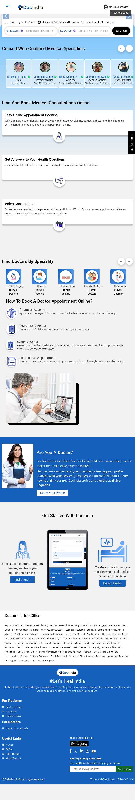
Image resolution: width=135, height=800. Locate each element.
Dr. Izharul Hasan (17, 112)
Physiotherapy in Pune (15, 674)
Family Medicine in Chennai (73, 683)
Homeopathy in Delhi (77, 661)
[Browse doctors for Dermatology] (66, 318)
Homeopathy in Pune (57, 674)
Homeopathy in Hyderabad (59, 687)
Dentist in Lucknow (72, 679)
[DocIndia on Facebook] (70, 787)
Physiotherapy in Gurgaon (27, 665)
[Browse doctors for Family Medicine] (92, 318)
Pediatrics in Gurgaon (75, 665)
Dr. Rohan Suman (43, 112)
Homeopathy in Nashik (79, 674)
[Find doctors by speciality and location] (121, 67)
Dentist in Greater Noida (28, 683)
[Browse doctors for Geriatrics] (118, 318)
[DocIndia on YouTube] (94, 787)
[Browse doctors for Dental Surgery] (13, 318)
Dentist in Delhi (33, 661)
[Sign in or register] (116, 7)
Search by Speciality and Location (60, 58)
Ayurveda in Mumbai (75, 670)
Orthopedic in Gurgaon (52, 665)
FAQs (9, 785)
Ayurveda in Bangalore (118, 692)
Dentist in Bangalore (39, 692)
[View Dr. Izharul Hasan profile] (18, 103)
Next (129, 84)
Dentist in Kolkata (82, 687)
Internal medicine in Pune (115, 670)
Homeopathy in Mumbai (52, 670)
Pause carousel (120, 48)
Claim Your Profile (17, 764)
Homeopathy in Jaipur (50, 679)
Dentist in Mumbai (95, 665)
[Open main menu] (8, 7)
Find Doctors (22, 616)
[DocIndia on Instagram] (87, 787)
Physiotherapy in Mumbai (26, 670)
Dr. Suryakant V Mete (69, 112)
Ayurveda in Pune (36, 674)
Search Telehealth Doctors (100, 58)
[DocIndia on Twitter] (76, 787)
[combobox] (40, 67)
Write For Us (13, 794)
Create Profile (112, 619)
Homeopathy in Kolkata (16, 692)
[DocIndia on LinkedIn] (81, 787)
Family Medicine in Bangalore (64, 692)
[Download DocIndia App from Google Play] (79, 779)
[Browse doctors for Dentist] (39, 318)
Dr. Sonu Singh (121, 112)
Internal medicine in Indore (104, 674)
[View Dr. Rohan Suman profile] (45, 103)
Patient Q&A (13, 752)
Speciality (15, 66)
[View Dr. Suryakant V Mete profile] (71, 103)
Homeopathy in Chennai (99, 683)
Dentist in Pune (94, 670)
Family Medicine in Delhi (53, 661)
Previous (121, 84)
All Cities (11, 747)
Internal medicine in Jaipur (25, 679)
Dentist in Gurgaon (98, 661)
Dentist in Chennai (49, 683)
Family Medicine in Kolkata (105, 687)
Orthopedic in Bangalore (43, 696)
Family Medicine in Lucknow (96, 679)
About (9, 780)
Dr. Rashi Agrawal (95, 112)
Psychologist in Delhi (14, 661)
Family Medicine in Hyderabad (31, 687)
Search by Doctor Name (22, 58)
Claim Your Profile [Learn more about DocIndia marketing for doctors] (53, 529)
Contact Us (13, 789)
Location (68, 66)
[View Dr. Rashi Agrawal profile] (97, 103)
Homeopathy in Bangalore (17, 696)
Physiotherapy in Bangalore (92, 692)
